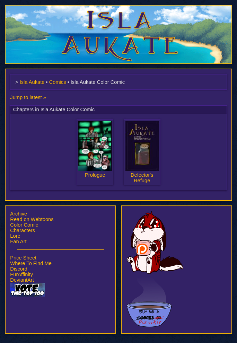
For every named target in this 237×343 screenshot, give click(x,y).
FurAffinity (21, 274)
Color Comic (24, 225)
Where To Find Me (30, 263)
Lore (15, 236)
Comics (57, 82)
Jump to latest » (28, 97)
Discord (18, 269)
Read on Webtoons (31, 219)
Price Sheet (23, 258)
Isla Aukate (118, 8)
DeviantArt (22, 280)
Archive (18, 214)
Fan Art (18, 241)
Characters (22, 230)
